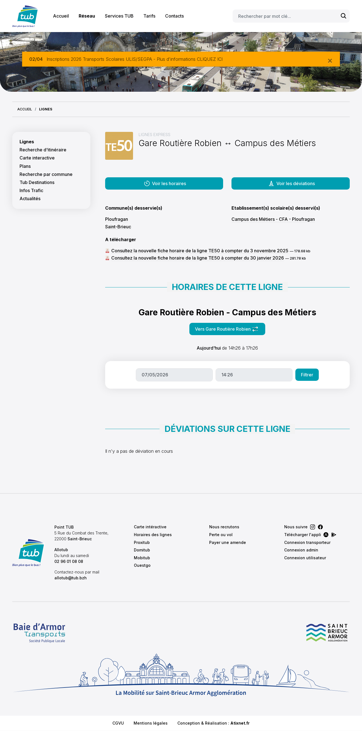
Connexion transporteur (307, 542)
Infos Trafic (31, 190)
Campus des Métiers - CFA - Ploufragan (273, 219)
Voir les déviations (291, 183)
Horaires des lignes (153, 534)
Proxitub (142, 542)
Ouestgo (142, 565)
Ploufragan (116, 219)
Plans (25, 166)
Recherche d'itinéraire (43, 150)
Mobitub (142, 557)
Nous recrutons (224, 526)
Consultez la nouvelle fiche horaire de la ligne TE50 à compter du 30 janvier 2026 (197, 258)
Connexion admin (301, 550)
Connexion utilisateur (305, 557)
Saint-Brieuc (118, 226)
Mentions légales (151, 723)
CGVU (118, 723)
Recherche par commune (46, 174)
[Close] (330, 60)
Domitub (142, 550)
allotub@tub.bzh (70, 577)
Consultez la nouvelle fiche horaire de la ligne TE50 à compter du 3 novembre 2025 (199, 250)
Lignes (27, 141)
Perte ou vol (221, 534)
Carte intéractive (150, 526)
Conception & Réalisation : (213, 723)
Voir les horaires (165, 183)
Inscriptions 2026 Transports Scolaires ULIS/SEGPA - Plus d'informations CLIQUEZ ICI (135, 59)
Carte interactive (37, 158)
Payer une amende (227, 542)
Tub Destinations (37, 182)
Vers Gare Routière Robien (230, 330)
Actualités (30, 198)
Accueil (61, 16)
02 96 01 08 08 (68, 561)
